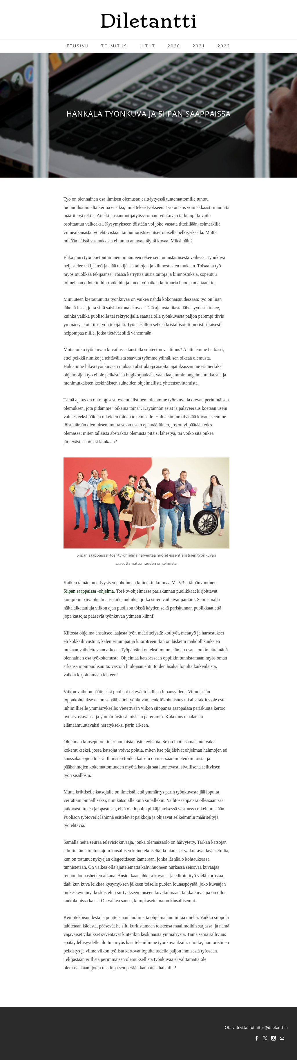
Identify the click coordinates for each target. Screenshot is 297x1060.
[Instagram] (273, 1038)
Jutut (147, 46)
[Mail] (282, 1038)
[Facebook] (256, 1038)
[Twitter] (265, 1038)
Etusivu (78, 46)
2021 (199, 46)
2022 (224, 46)
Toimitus (114, 46)
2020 (174, 46)
